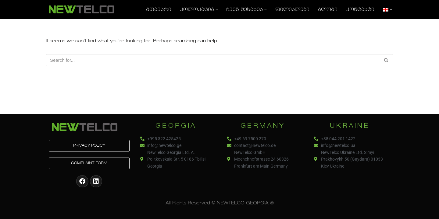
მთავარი (158, 9)
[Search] (213, 60)
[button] (217, 10)
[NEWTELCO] (81, 9)
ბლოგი (327, 9)
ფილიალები (292, 9)
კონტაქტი (360, 9)
